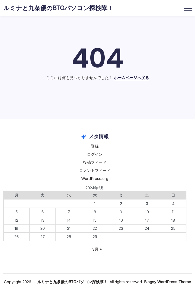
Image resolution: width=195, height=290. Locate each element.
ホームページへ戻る (131, 77)
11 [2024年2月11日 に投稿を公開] (173, 211)
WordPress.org (94, 178)
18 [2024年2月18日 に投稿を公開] (173, 220)
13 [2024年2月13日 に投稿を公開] (43, 220)
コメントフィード (94, 170)
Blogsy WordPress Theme (167, 281)
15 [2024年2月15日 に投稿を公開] (95, 220)
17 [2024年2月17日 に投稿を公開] (147, 220)
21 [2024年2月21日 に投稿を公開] (69, 228)
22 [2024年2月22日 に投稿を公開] (95, 228)
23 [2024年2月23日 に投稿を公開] (121, 228)
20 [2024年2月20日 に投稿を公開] (42, 228)
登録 (95, 146)
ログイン (95, 154)
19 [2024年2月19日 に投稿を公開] (16, 228)
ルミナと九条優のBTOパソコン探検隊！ (58, 8)
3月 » (97, 249)
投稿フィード (94, 162)
